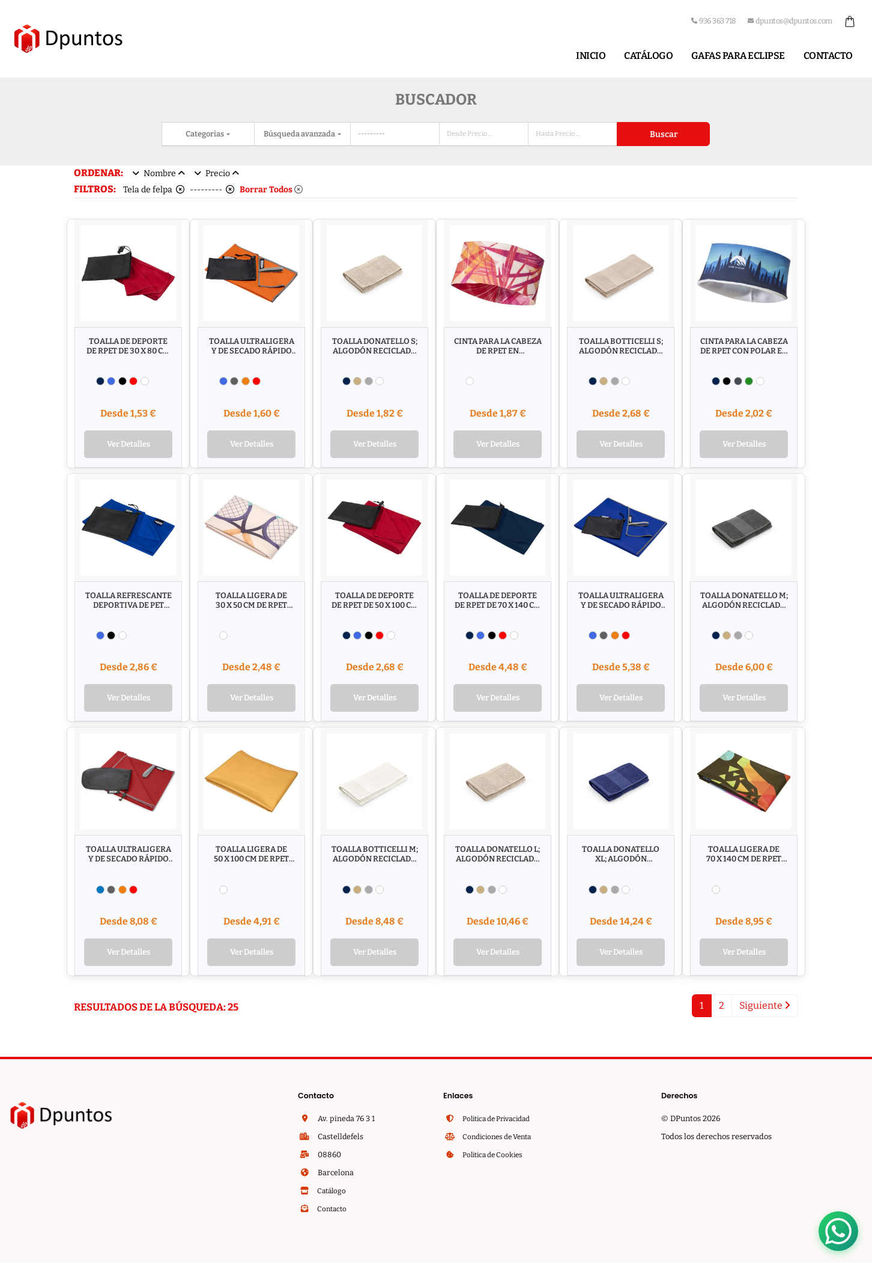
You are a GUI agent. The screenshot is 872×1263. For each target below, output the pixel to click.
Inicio (590, 55)
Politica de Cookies (495, 1158)
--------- (212, 190)
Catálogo (648, 55)
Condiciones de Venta (500, 1140)
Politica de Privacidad (500, 1122)
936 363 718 (713, 20)
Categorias (205, 133)
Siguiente (764, 1009)
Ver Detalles (128, 445)
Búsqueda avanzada (300, 133)
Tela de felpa (153, 190)
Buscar (663, 134)
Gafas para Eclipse (738, 55)
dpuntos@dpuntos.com (790, 20)
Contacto (828, 55)
